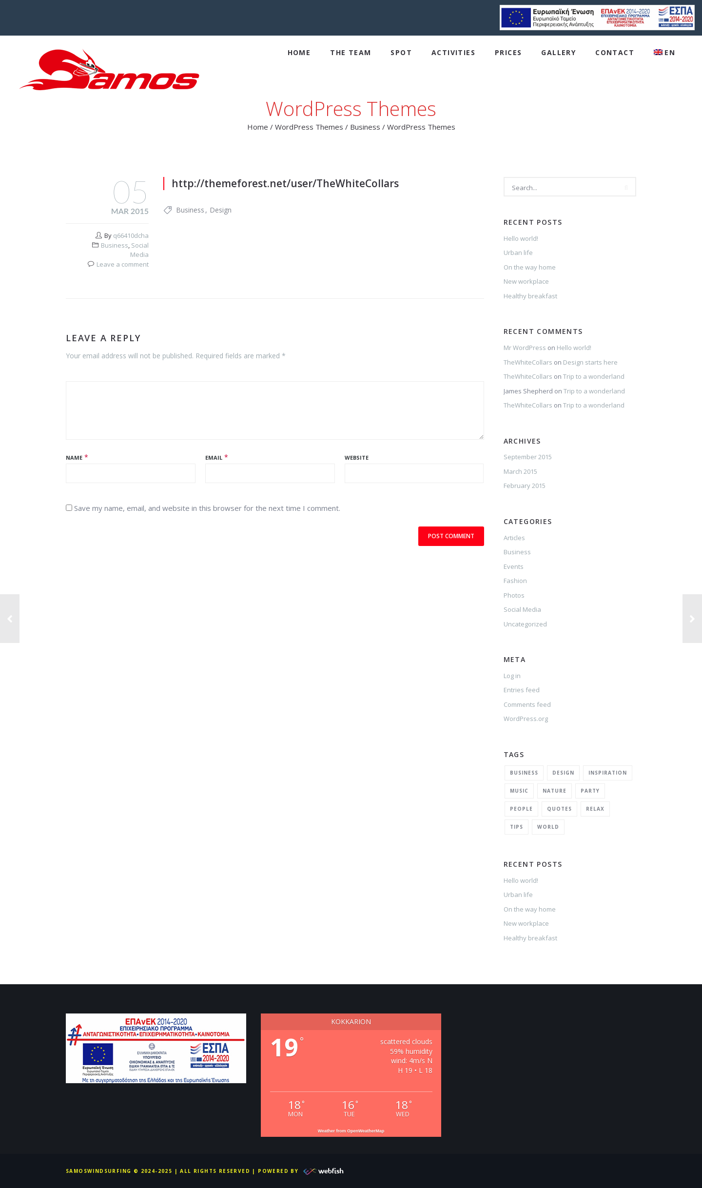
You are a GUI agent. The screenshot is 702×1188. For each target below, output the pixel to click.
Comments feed (527, 704)
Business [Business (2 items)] (524, 772)
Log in (512, 675)
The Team (350, 52)
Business (365, 127)
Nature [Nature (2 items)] (554, 790)
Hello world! (521, 238)
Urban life (518, 252)
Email (213, 457)
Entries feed (522, 689)
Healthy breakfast (530, 296)
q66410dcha (131, 235)
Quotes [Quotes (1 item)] (559, 808)
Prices (508, 52)
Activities (453, 52)
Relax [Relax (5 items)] (595, 808)
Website (357, 457)
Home (299, 52)
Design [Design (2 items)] (563, 772)
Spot (401, 52)
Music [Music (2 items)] (519, 790)
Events (514, 566)
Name (74, 457)
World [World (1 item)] (548, 826)
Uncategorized (525, 624)
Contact (614, 52)
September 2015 (528, 456)
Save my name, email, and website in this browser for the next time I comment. (207, 508)
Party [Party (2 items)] (590, 790)
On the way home (530, 267)
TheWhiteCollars (528, 362)
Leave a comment (123, 264)
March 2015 (520, 471)
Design (221, 209)
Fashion (515, 580)
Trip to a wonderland (593, 376)
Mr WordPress (525, 347)
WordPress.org (526, 718)
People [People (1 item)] (521, 808)
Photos (514, 595)
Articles (514, 537)
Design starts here (590, 362)
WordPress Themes (309, 127)
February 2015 (525, 485)
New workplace (526, 281)
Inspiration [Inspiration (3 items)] (607, 772)
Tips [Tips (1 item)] (516, 826)
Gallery (558, 52)
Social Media (139, 250)
